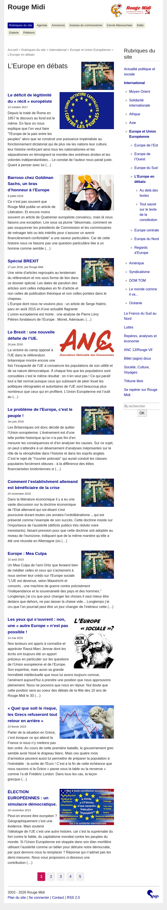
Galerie (14, 32)
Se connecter (39, 897)
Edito (140, 25)
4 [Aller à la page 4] (71, 876)
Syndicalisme (139, 272)
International (57, 50)
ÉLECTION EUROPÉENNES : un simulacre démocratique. (32, 798)
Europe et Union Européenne (90, 50)
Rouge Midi (26, 7)
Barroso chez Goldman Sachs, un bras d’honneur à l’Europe (30, 183)
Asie (132, 123)
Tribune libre (133, 381)
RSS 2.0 (73, 897)
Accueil (13, 50)
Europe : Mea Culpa (27, 553)
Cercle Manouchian (119, 25)
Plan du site (17, 897)
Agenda (42, 25)
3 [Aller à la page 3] (61, 876)
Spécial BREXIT (23, 261)
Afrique (134, 114)
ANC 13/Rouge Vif (138, 350)
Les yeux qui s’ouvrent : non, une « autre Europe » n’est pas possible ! (38, 625)
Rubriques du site (20, 25)
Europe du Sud (146, 168)
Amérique (136, 263)
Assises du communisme (85, 25)
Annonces (58, 25)
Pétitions (29, 32)
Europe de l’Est (146, 145)
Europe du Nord (146, 239)
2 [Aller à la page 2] (51, 876)
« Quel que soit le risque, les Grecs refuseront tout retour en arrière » (32, 714)
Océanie (135, 303)
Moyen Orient (139, 91)
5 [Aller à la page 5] (80, 876)
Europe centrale (146, 230)
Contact (58, 897)
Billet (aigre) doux (137, 358)
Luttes (129, 327)
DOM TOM (137, 280)
